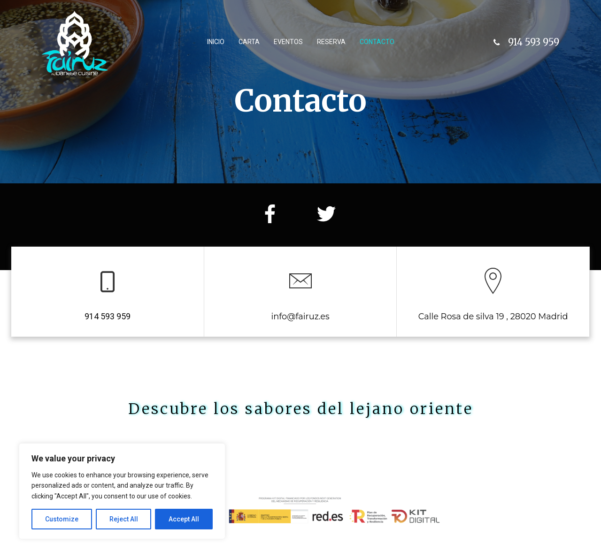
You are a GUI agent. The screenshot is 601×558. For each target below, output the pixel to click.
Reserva (331, 41)
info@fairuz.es (300, 316)
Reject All (123, 519)
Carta (249, 41)
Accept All (184, 519)
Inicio (215, 41)
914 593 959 (108, 316)
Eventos (288, 41)
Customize (61, 519)
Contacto (377, 41)
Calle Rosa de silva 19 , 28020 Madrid (493, 316)
